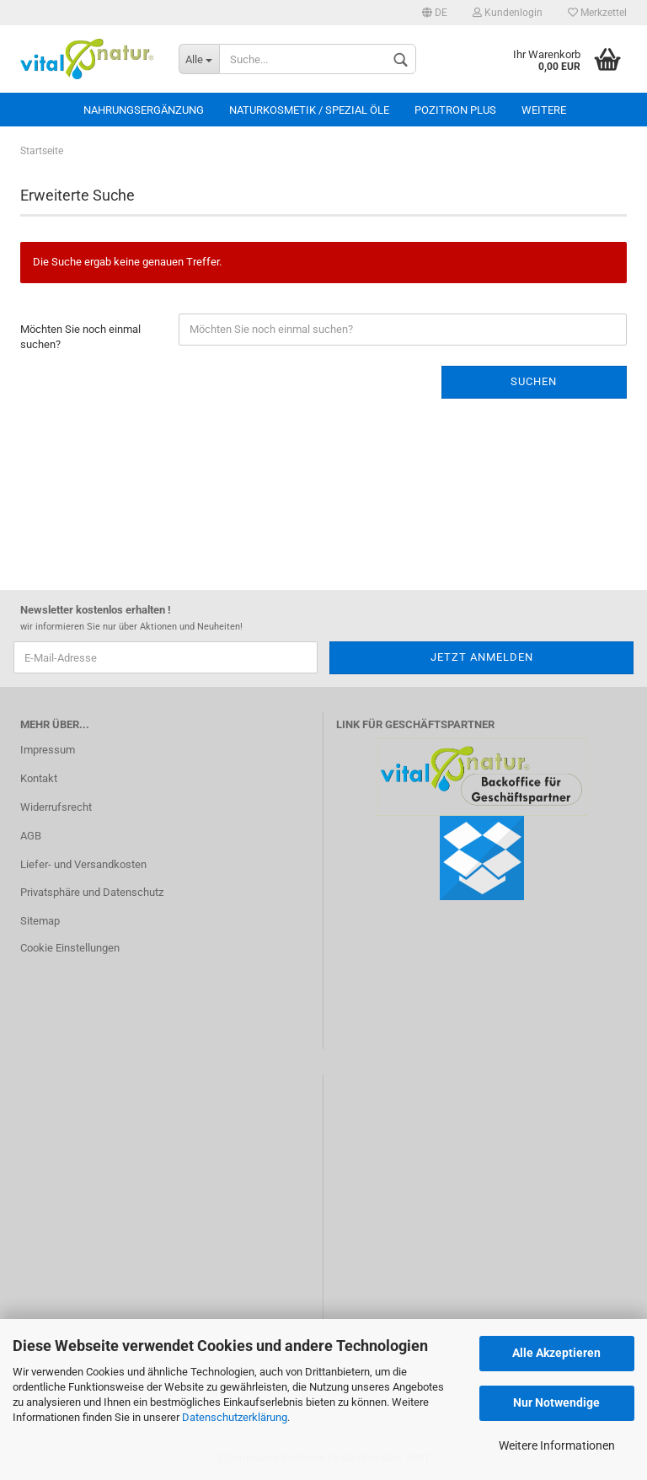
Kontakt (38, 778)
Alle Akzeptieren (556, 1352)
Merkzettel (597, 13)
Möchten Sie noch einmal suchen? (80, 337)
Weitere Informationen (557, 1445)
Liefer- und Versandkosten (83, 864)
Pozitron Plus (455, 110)
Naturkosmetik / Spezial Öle (309, 110)
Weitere (543, 110)
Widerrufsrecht (56, 807)
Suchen (534, 381)
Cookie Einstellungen (70, 947)
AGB (30, 835)
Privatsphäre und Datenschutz (91, 892)
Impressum (47, 749)
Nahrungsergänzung (143, 110)
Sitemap (40, 920)
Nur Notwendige (556, 1402)
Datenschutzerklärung (234, 1417)
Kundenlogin (508, 13)
